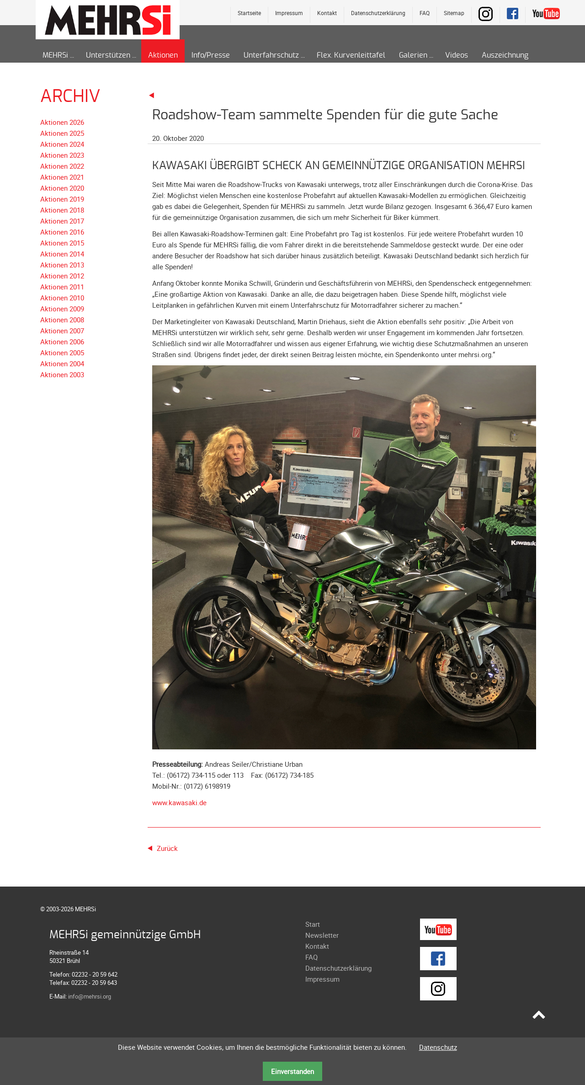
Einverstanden (292, 1071)
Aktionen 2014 (62, 253)
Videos (456, 55)
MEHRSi (55, 55)
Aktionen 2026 (62, 122)
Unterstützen (108, 55)
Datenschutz (438, 1047)
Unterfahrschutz (271, 55)
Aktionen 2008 (62, 319)
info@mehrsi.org (89, 996)
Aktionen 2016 (62, 231)
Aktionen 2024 (62, 144)
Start (312, 924)
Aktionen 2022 (62, 166)
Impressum (289, 12)
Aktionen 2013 (62, 264)
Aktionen (163, 55)
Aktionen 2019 (62, 198)
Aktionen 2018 (62, 209)
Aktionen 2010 (62, 297)
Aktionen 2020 (62, 187)
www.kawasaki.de (179, 802)
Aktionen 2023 (62, 155)
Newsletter (322, 935)
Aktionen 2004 (62, 363)
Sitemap (454, 12)
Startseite (249, 12)
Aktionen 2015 (62, 242)
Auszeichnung (505, 55)
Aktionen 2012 (62, 275)
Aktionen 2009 (62, 308)
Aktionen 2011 (62, 286)
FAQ (425, 12)
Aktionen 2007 (62, 330)
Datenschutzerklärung (378, 12)
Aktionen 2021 (62, 177)
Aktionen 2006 (62, 341)
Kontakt (327, 12)
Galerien (413, 55)
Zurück (167, 848)
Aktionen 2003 (62, 374)
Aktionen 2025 (62, 133)
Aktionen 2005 (62, 352)
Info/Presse (210, 55)
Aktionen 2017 (62, 220)
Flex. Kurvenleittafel (351, 55)
